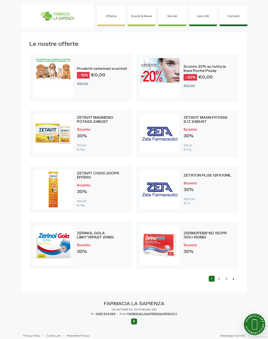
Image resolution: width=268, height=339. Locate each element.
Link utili (203, 16)
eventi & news (141, 16)
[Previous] (234, 279)
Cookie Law (53, 335)
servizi (172, 16)
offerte (111, 16)
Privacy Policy (31, 335)
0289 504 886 (106, 313)
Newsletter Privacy (78, 335)
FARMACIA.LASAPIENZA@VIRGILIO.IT (152, 313)
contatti (233, 16)
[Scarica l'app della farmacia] (254, 324)
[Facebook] (134, 321)
